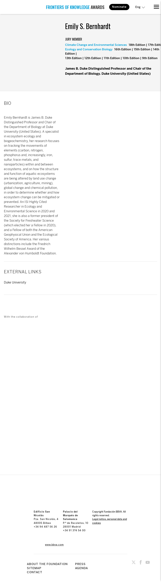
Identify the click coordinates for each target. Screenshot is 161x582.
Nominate (119, 7)
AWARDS (75, 7)
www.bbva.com (54, 544)
